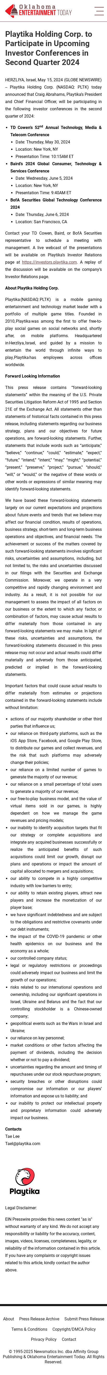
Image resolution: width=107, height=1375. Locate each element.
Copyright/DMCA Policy (74, 1329)
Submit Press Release (84, 1318)
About (8, 1318)
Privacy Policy (44, 1339)
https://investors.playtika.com (49, 262)
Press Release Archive (39, 1318)
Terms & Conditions (29, 1329)
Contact (69, 1339)
